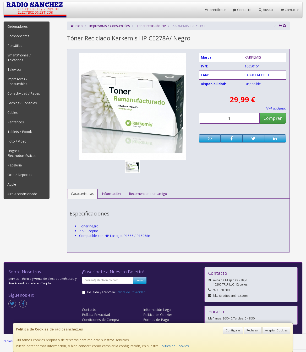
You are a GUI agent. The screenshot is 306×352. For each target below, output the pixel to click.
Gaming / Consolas (22, 103)
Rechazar (252, 330)
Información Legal (157, 309)
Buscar (266, 9)
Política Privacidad (96, 314)
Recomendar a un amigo (148, 193)
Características (82, 193)
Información (111, 193)
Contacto (242, 9)
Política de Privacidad (130, 292)
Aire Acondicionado (22, 194)
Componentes (18, 36)
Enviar (140, 280)
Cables (12, 112)
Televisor (14, 69)
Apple (11, 184)
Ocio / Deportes (19, 174)
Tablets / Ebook (19, 131)
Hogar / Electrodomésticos (21, 153)
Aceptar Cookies (276, 330)
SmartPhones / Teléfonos (19, 57)
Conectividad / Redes (23, 93)
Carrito (290, 9)
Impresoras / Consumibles (17, 81)
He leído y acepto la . (116, 292)
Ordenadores (17, 26)
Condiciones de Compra (100, 319)
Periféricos (15, 122)
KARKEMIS (253, 57)
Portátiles (14, 45)
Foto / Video (17, 141)
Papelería (14, 165)
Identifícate (215, 9)
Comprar (272, 118)
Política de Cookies (174, 346)
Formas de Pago (156, 319)
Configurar (233, 330)
